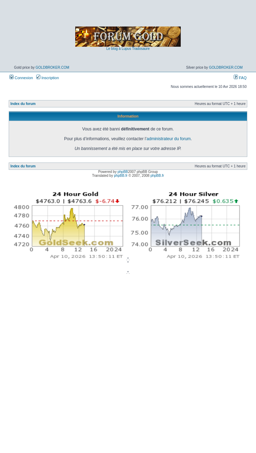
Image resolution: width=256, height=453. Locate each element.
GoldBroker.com (52, 67)
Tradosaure (141, 49)
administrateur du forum (169, 138)
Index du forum (23, 104)
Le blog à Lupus (118, 49)
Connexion (21, 78)
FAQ (240, 78)
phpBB (122, 172)
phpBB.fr (120, 176)
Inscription (47, 78)
